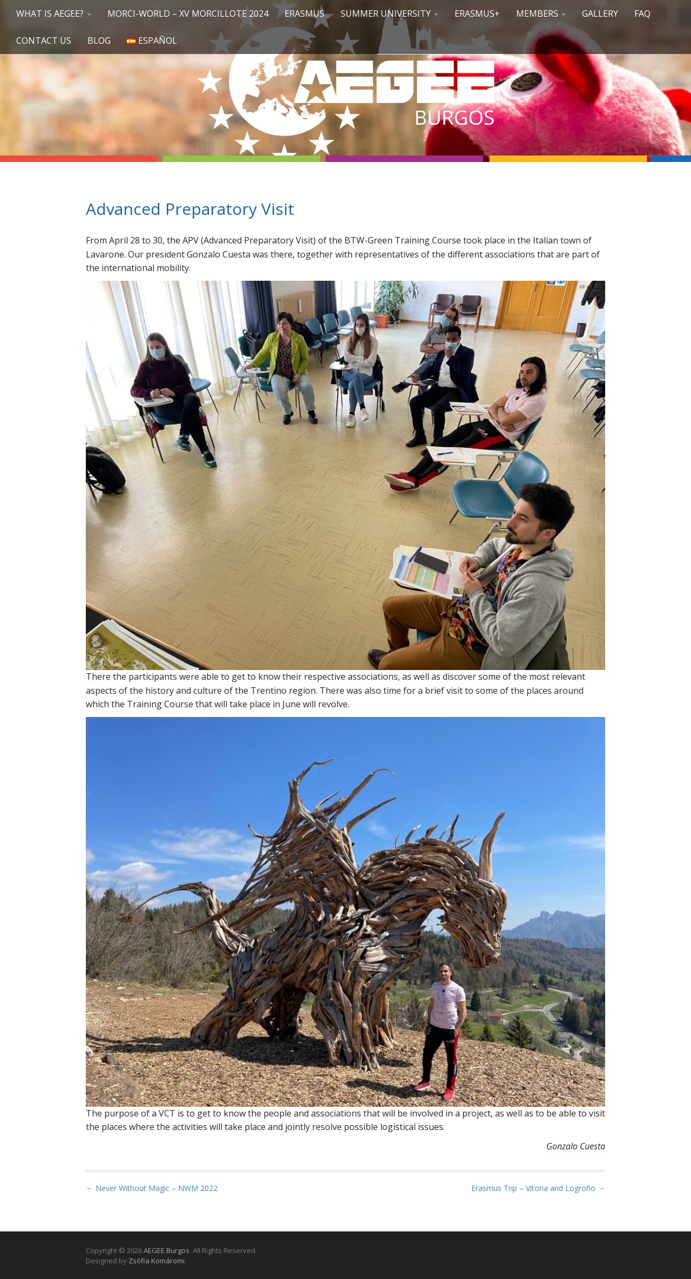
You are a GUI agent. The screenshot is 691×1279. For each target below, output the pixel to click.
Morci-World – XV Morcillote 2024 (187, 13)
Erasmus (304, 13)
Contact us (43, 40)
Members (541, 13)
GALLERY (600, 13)
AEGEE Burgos (166, 1250)
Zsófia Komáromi (156, 1261)
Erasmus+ (477, 13)
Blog (99, 40)
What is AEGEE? (53, 13)
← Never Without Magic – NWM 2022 (152, 1188)
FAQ (642, 13)
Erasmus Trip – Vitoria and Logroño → (538, 1188)
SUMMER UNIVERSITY (389, 13)
